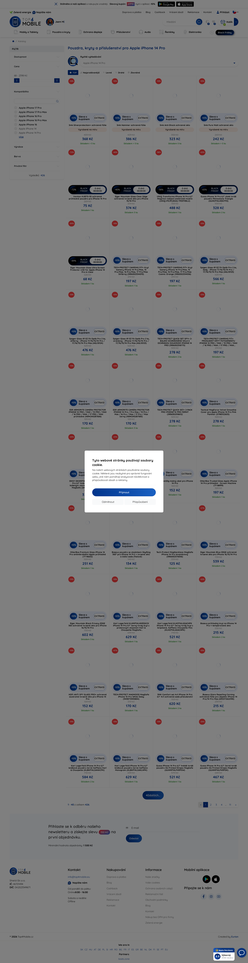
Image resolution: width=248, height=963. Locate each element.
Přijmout (124, 492)
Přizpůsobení (140, 501)
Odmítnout (108, 501)
